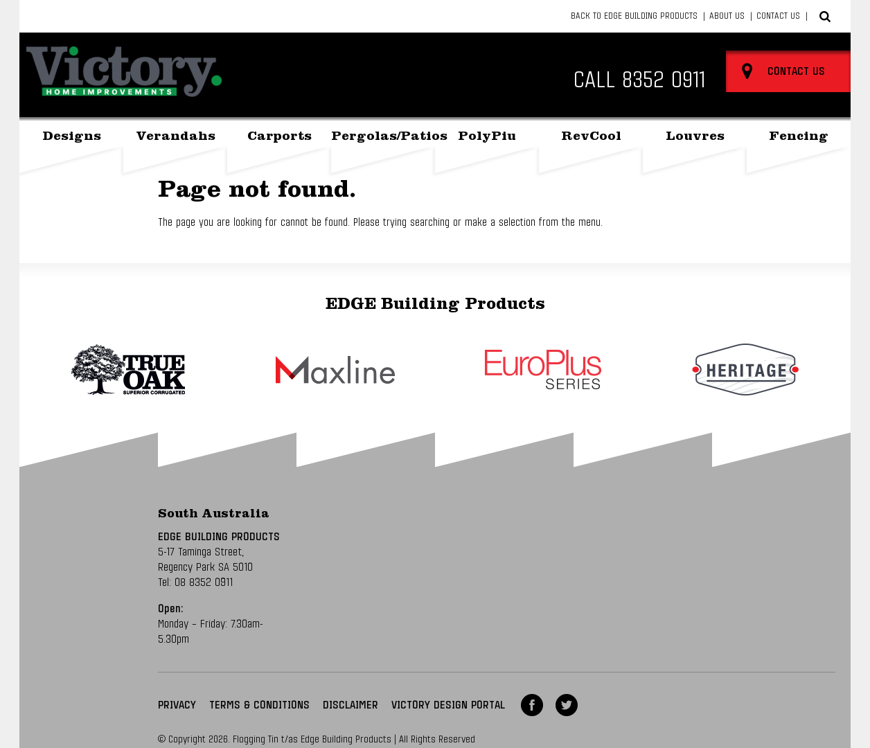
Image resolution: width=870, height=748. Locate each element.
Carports (279, 137)
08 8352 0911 (204, 582)
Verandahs (175, 137)
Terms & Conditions (259, 705)
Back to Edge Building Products (634, 16)
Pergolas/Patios (383, 137)
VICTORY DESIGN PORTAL (448, 705)
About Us (727, 16)
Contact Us (778, 16)
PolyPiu (487, 137)
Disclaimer (350, 705)
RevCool (591, 137)
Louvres (695, 137)
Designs (71, 137)
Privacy (177, 705)
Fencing (798, 137)
